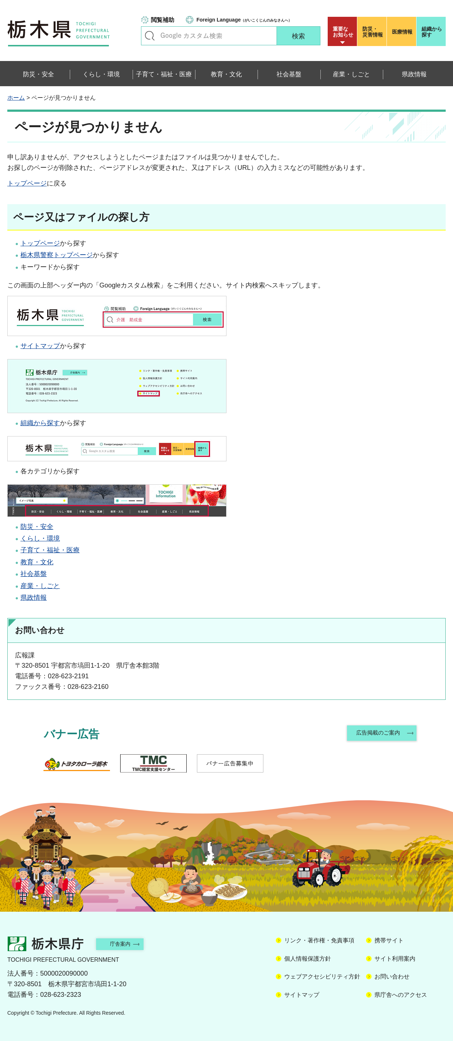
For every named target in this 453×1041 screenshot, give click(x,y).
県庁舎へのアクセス (400, 995)
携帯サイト (389, 940)
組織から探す (432, 32)
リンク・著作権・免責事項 (319, 940)
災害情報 (373, 32)
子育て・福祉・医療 (50, 550)
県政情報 (33, 597)
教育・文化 (36, 562)
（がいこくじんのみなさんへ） (244, 20)
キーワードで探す (150, 36)
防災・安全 (36, 526)
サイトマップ (40, 346)
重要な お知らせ (343, 32)
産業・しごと (40, 586)
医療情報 (402, 32)
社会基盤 (33, 573)
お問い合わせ (392, 976)
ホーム (16, 98)
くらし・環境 (40, 538)
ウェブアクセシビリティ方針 (322, 976)
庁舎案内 (126, 944)
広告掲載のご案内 (377, 734)
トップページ (27, 183)
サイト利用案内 (394, 959)
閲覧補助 (162, 20)
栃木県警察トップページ (56, 255)
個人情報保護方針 (307, 959)
